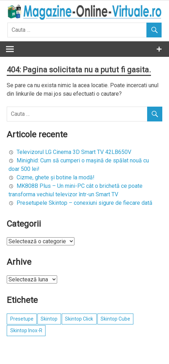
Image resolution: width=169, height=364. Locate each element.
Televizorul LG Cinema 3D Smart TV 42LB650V (74, 152)
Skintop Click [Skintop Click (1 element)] (79, 319)
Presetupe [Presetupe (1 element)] (22, 319)
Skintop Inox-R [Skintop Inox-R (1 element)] (26, 330)
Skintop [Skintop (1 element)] (49, 319)
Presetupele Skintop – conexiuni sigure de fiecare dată (84, 202)
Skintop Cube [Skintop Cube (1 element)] (115, 319)
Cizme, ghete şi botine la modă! (56, 177)
